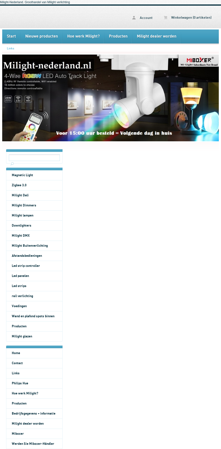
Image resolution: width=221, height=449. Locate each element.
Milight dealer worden (156, 36)
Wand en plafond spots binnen (33, 316)
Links (10, 48)
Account (142, 18)
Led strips (19, 286)
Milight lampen (22, 215)
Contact (17, 363)
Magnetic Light (22, 175)
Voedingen (19, 306)
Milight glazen (22, 336)
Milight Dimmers (24, 205)
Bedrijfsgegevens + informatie (33, 413)
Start (11, 36)
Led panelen (20, 276)
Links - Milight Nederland (41, 17)
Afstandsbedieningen (27, 256)
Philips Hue (20, 383)
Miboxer (18, 433)
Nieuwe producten (41, 36)
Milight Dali (20, 195)
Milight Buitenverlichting (30, 245)
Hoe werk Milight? (83, 36)
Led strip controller (26, 266)
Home (16, 353)
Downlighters (21, 225)
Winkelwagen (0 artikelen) (187, 17)
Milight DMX (21, 235)
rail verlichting (22, 296)
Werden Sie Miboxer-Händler (33, 444)
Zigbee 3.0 (19, 185)
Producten (118, 36)
